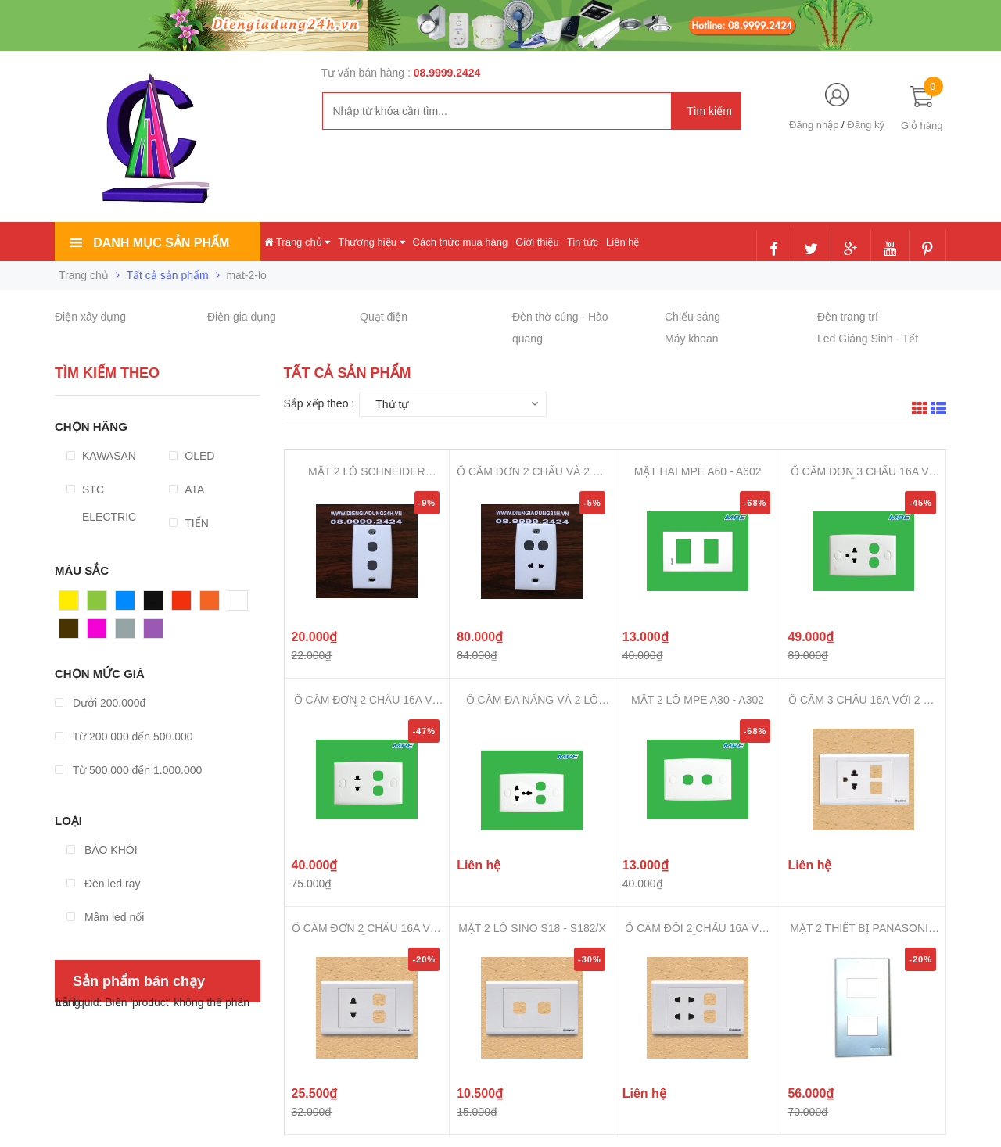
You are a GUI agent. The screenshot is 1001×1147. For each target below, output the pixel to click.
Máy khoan (691, 338)
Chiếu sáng (692, 316)
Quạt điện (383, 316)
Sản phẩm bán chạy (139, 981)
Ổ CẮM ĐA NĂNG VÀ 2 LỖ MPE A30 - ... (532, 700)
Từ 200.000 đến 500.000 (124, 736)
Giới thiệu (536, 242)
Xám (127, 632)
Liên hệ (622, 242)
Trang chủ (297, 242)
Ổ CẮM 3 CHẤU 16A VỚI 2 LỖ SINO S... (863, 700)
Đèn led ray (103, 883)
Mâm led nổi (105, 917)
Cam (212, 604)
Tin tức (582, 242)
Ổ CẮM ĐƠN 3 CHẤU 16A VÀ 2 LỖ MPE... (863, 472)
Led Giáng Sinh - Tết (867, 338)
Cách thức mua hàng (460, 242)
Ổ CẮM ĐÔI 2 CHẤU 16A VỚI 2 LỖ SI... (697, 928)
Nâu (69, 632)
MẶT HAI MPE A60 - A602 (698, 471)
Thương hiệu (371, 242)
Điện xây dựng (90, 316)
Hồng (101, 632)
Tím (153, 632)
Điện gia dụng (241, 316)
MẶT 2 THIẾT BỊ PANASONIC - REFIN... (863, 928)
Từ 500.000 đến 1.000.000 (128, 770)
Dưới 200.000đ (100, 703)
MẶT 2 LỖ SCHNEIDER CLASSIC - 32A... (366, 472)
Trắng (242, 604)
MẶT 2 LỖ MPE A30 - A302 (697, 700)
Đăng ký (865, 125)
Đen (154, 604)
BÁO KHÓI (102, 850)
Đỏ (179, 604)
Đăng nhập (813, 125)
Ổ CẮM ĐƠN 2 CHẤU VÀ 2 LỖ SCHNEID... (532, 472)
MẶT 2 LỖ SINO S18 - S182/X (532, 928)
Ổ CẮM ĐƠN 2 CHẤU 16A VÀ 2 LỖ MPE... (367, 700)
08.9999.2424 (447, 72)
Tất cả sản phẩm (168, 275)
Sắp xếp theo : (319, 403)
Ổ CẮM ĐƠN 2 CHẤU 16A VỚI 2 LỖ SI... (367, 928)
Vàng (72, 604)
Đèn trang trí (847, 316)
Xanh (100, 604)
